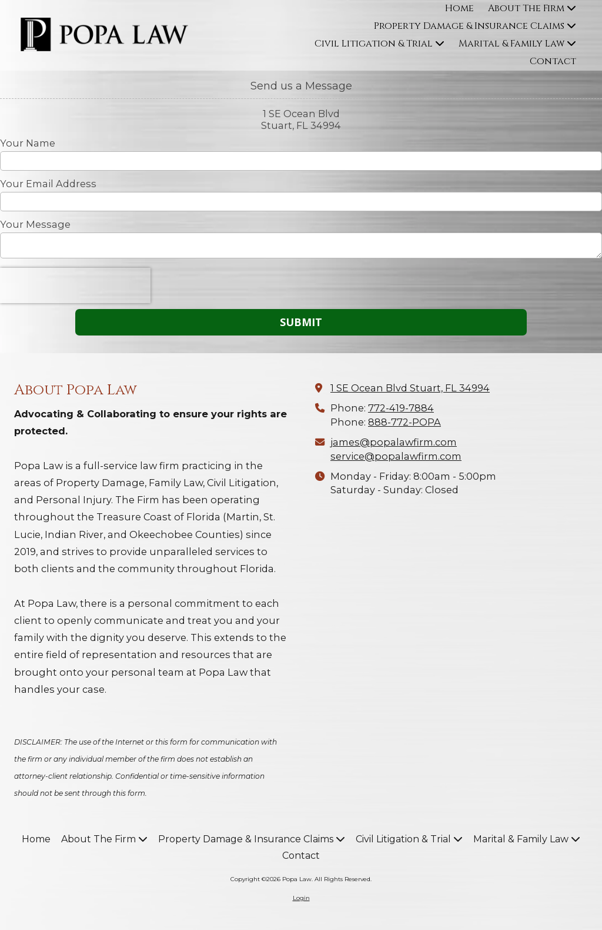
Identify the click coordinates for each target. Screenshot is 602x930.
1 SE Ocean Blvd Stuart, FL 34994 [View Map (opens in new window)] (410, 388)
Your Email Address (48, 184)
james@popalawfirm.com (393, 442)
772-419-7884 (401, 408)
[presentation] (75, 285)
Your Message (35, 224)
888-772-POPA (404, 422)
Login (301, 898)
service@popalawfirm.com (395, 456)
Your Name (27, 143)
